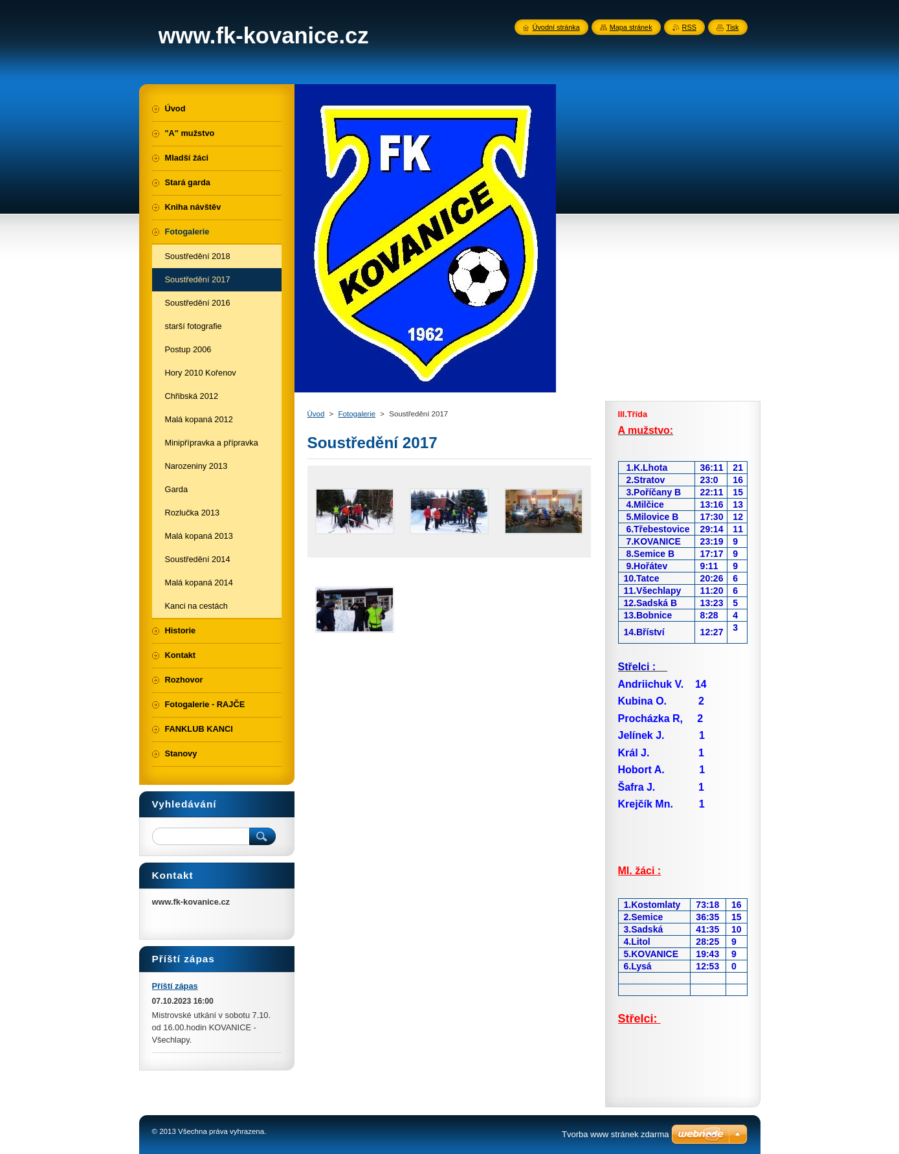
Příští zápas (175, 986)
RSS (689, 27)
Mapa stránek (631, 27)
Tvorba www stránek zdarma (615, 1134)
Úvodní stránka (556, 27)
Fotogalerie (357, 414)
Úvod (316, 414)
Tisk (732, 27)
